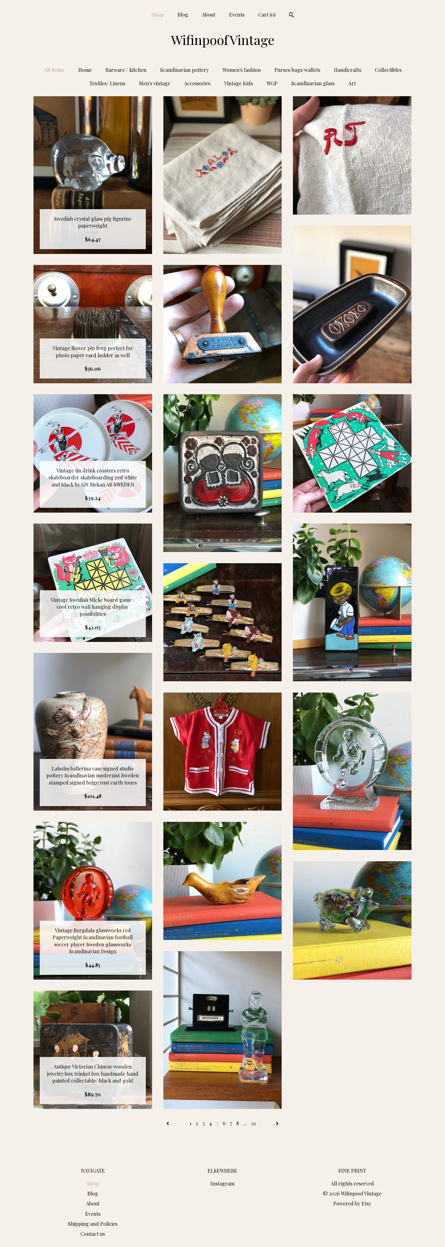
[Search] (291, 15)
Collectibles (388, 70)
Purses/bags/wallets (297, 70)
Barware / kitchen (125, 70)
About (208, 14)
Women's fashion (241, 70)
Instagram (222, 1183)
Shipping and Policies (92, 1223)
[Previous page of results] (168, 1123)
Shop (157, 14)
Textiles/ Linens (107, 83)
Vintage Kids (238, 83)
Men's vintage (154, 83)
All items (54, 70)
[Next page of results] (277, 1123)
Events (236, 14)
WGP (272, 83)
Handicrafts (347, 70)
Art (352, 83)
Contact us (92, 1233)
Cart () (266, 14)
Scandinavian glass (313, 83)
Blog (182, 14)
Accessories (197, 83)
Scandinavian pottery (184, 70)
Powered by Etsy (352, 1203)
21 (253, 1123)
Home (85, 70)
